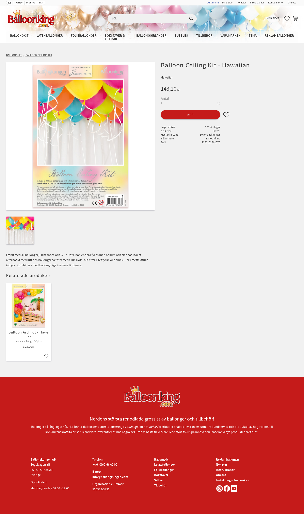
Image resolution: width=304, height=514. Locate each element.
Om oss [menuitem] (292, 2)
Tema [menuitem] (253, 36)
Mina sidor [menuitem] (228, 2)
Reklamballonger (227, 460)
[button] (287, 18)
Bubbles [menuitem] (181, 36)
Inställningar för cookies (232, 480)
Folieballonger (164, 470)
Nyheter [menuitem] (242, 2)
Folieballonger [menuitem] (84, 36)
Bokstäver (161, 475)
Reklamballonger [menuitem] (279, 36)
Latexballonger (164, 465)
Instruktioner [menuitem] (257, 2)
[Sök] (192, 18)
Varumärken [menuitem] (231, 36)
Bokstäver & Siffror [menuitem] (115, 37)
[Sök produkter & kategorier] (152, 18)
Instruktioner (225, 470)
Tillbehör (160, 485)
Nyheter (221, 465)
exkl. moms (213, 2)
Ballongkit (161, 460)
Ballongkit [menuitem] (19, 36)
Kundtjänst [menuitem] (274, 2)
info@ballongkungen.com (110, 477)
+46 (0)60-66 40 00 (105, 465)
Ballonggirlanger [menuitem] (151, 36)
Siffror (158, 480)
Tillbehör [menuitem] (204, 36)
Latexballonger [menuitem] (50, 36)
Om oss (221, 475)
